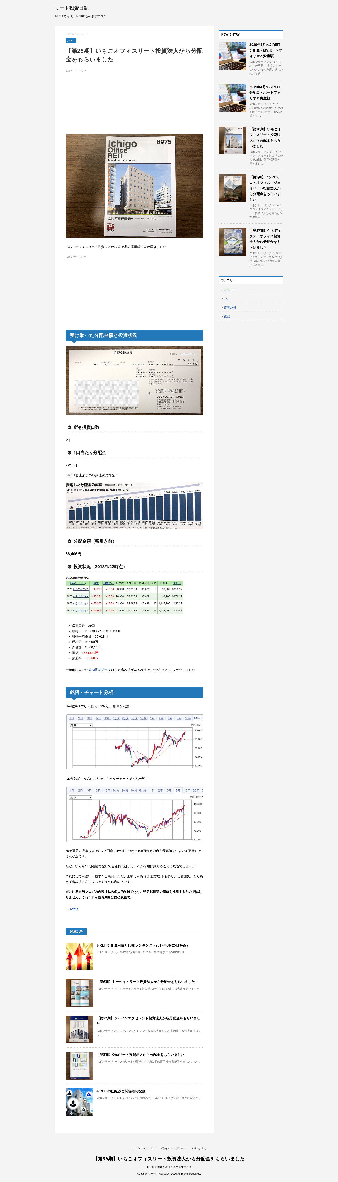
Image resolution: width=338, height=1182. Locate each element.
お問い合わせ (199, 1148)
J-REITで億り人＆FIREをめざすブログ (169, 1167)
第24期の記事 (98, 670)
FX (226, 298)
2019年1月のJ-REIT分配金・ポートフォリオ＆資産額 (264, 92)
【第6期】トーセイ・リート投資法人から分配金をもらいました (145, 982)
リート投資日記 (71, 8)
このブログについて (143, 1148)
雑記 (227, 316)
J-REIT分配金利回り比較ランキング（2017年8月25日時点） (143, 945)
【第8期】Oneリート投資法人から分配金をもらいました (140, 1055)
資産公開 (230, 307)
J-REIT (73, 909)
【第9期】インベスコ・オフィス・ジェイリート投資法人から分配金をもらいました (264, 188)
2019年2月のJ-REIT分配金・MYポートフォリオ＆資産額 (265, 50)
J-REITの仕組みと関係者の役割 (120, 1091)
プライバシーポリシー (173, 1148)
